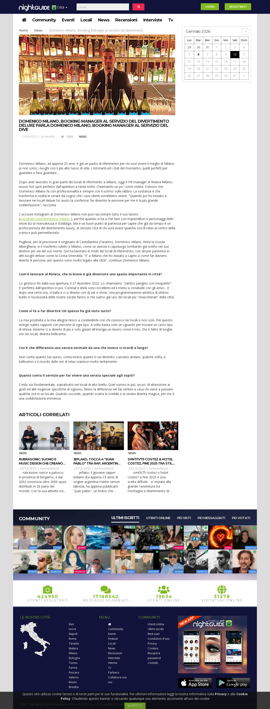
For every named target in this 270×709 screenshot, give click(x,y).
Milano (73, 653)
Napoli (73, 634)
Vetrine (112, 663)
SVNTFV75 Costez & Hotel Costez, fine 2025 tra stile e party (151, 463)
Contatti (153, 663)
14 (207, 62)
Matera (73, 648)
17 (234, 62)
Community (44, 20)
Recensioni (126, 20)
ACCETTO (135, 705)
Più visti (184, 518)
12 (189, 62)
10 (234, 54)
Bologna (74, 658)
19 (189, 69)
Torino (73, 663)
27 (198, 76)
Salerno (74, 677)
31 (207, 47)
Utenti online (158, 518)
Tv (170, 20)
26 (189, 76)
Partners (113, 672)
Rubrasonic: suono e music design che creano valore (41, 463)
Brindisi (74, 687)
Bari (71, 624)
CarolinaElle (47, 137)
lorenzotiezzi (49, 468)
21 (207, 69)
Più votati (241, 518)
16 (225, 62)
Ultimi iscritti (125, 518)
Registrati (238, 6)
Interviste (152, 20)
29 (189, 47)
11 (244, 54)
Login (209, 6)
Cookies (153, 648)
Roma (72, 639)
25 (244, 69)
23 (225, 69)
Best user (154, 634)
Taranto (74, 643)
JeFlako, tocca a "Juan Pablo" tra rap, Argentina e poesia (96, 463)
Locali (86, 20)
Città (59, 9)
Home (23, 30)
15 (216, 62)
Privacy (152, 643)
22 (216, 69)
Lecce (72, 629)
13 (198, 62)
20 (198, 69)
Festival (113, 639)
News (103, 20)
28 (207, 76)
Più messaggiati (211, 518)
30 (198, 47)
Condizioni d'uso (159, 639)
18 (244, 62)
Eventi (68, 20)
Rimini (73, 682)
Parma (73, 668)
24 (234, 69)
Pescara (74, 672)
